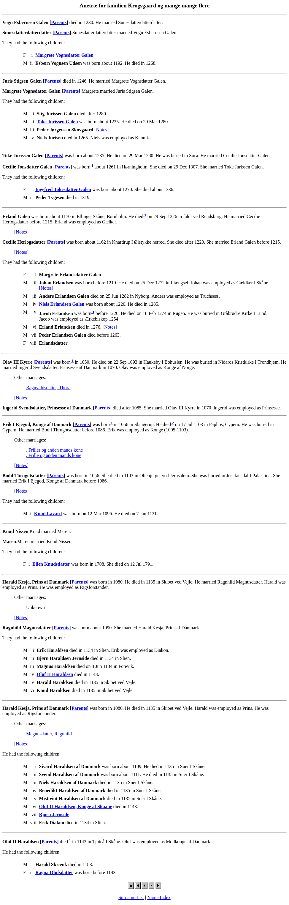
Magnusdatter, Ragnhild (49, 733)
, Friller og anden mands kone (54, 449)
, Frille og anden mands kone (53, 455)
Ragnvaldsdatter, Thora (48, 387)
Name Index (159, 897)
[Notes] (101, 129)
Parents (58, 22)
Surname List (131, 897)
